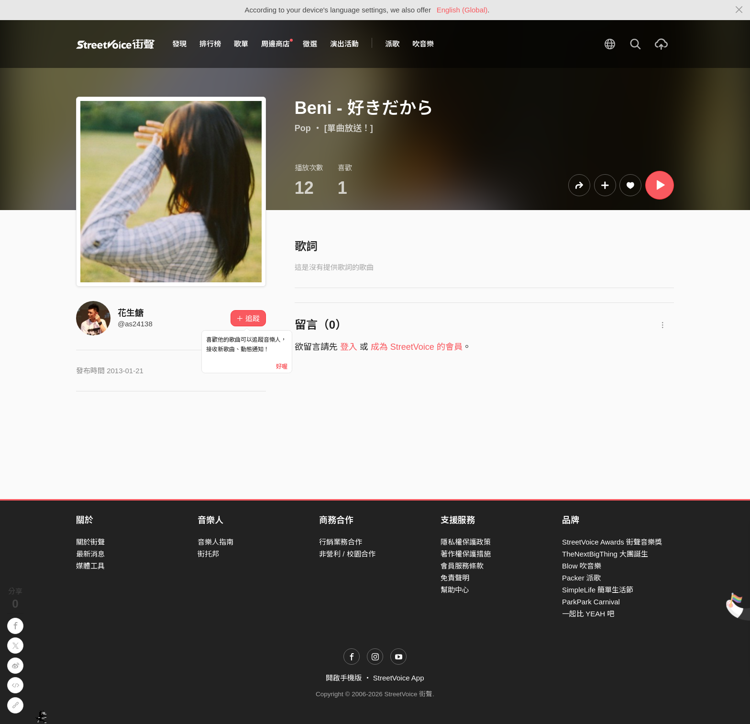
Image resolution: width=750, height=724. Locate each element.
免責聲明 (455, 578)
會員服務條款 (462, 566)
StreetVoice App (398, 678)
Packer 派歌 (581, 578)
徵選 (310, 44)
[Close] (739, 10)
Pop (303, 128)
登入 (348, 347)
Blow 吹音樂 (581, 566)
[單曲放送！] (348, 128)
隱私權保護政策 (466, 542)
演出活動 (344, 44)
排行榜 (210, 44)
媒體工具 (90, 566)
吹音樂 (423, 44)
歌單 (241, 44)
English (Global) (462, 10)
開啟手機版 (344, 678)
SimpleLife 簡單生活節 (597, 590)
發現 (179, 44)
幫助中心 (455, 590)
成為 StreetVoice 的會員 (417, 347)
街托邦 (208, 554)
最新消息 (90, 554)
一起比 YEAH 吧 (588, 614)
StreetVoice (115, 44)
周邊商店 (277, 43)
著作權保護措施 (466, 554)
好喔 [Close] (281, 366)
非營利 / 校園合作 (347, 554)
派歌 (392, 44)
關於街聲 (90, 542)
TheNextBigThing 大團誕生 (605, 554)
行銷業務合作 (340, 542)
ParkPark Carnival (591, 602)
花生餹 (130, 313)
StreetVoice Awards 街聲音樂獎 (612, 542)
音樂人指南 (215, 542)
